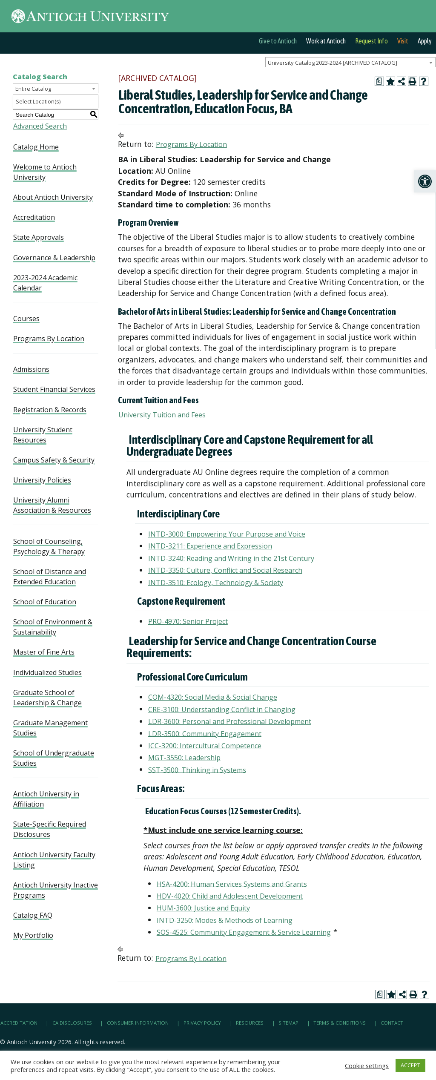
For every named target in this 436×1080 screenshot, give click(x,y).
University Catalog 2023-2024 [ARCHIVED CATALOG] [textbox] (332, 62)
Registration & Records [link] (49, 409)
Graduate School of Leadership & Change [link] (47, 697)
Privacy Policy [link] (202, 1023)
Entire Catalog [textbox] (33, 88)
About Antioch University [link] (53, 197)
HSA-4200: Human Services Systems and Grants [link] (232, 883)
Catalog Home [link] (36, 147)
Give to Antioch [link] (278, 41)
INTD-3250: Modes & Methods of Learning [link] (225, 920)
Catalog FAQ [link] (32, 915)
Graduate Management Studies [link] (50, 728)
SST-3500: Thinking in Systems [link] (197, 769)
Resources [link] (250, 1023)
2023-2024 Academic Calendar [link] (45, 283)
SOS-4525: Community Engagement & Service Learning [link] (244, 932)
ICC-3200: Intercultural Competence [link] (204, 745)
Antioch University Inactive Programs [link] (55, 890)
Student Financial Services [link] (54, 389)
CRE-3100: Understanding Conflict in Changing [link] (221, 709)
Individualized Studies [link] (47, 672)
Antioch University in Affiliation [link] (46, 799)
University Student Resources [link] (42, 435)
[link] (425, 181)
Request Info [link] (371, 41)
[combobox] (350, 62)
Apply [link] (425, 41)
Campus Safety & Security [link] (54, 460)
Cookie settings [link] (367, 1065)
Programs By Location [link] (48, 338)
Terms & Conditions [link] (339, 1023)
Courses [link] (26, 318)
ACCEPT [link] (410, 1065)
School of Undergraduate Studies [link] (53, 758)
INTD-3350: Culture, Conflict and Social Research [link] (225, 570)
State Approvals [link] (38, 237)
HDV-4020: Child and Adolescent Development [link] (230, 896)
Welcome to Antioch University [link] (45, 172)
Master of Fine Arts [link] (44, 652)
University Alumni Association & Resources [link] (52, 505)
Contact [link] (392, 1023)
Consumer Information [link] (138, 1023)
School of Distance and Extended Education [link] (49, 576)
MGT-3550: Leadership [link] (184, 757)
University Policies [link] (42, 480)
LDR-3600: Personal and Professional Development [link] (229, 721)
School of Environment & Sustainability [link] (52, 627)
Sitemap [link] (288, 1023)
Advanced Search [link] (40, 126)
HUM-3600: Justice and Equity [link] (203, 908)
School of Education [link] (44, 601)
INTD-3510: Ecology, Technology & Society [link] (215, 582)
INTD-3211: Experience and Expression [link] (210, 546)
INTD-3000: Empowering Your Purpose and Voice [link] (226, 534)
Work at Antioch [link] (326, 41)
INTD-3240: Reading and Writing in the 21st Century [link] (231, 558)
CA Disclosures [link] (72, 1023)
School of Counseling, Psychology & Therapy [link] (49, 546)
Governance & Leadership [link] (54, 257)
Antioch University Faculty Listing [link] (54, 860)
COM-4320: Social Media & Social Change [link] (212, 697)
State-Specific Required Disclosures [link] (49, 829)
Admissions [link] (31, 369)
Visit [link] (402, 41)
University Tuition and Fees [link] (162, 414)
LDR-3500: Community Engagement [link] (204, 733)
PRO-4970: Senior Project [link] (188, 621)
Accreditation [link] (34, 217)
